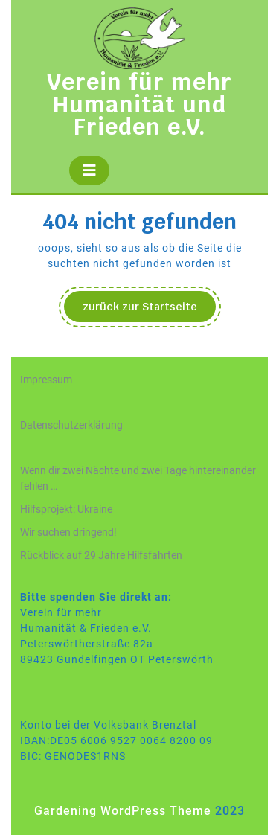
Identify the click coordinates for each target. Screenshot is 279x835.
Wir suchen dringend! (68, 532)
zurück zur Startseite (149, 310)
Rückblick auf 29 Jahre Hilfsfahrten (101, 555)
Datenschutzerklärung (71, 425)
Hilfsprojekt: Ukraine (66, 509)
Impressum (46, 379)
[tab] (89, 170)
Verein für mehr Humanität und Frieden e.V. (139, 104)
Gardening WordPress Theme (122, 811)
